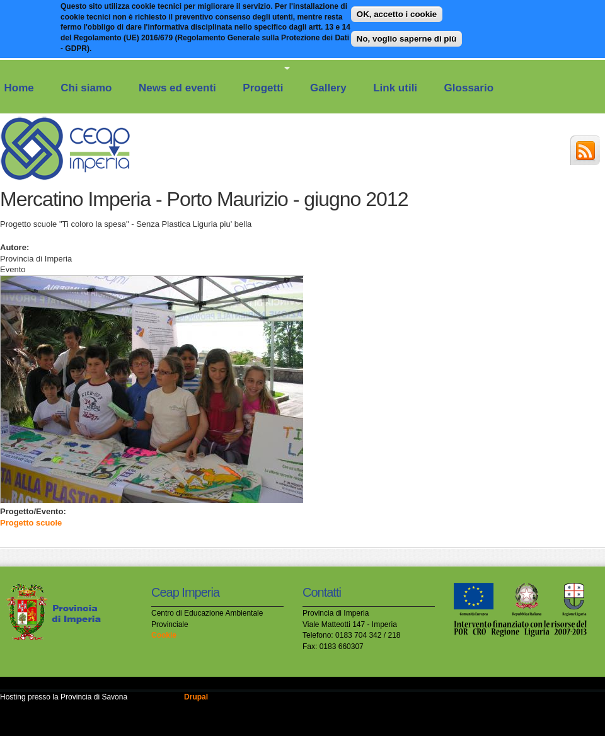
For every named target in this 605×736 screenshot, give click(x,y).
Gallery (328, 88)
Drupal (196, 697)
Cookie (163, 635)
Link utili (395, 88)
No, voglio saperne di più (406, 35)
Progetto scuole (31, 522)
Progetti (260, 79)
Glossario (468, 88)
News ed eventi (177, 88)
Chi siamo (86, 88)
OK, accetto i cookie (397, 11)
